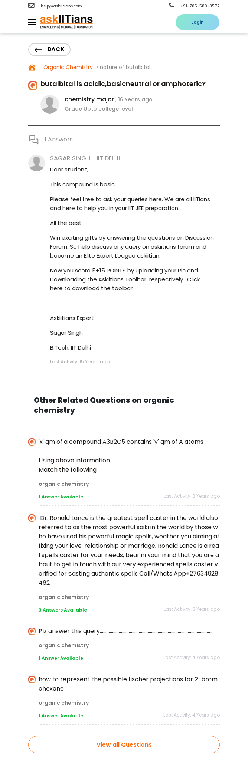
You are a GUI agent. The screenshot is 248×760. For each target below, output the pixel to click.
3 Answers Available (63, 610)
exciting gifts (79, 238)
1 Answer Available (61, 497)
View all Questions (124, 744)
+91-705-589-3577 (194, 6)
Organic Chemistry (67, 67)
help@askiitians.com (55, 6)
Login (197, 22)
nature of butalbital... (127, 67)
